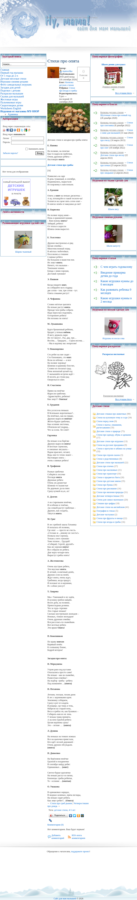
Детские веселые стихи (67, 17)
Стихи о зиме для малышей (116, 131)
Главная (49, 17)
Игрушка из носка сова (113, 338)
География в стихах (105, 511)
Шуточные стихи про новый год (115, 115)
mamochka (67, 71)
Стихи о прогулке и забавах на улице (114, 448)
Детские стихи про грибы (60, 165)
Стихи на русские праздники (110, 445)
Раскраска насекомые (113, 354)
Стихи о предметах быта (108, 477)
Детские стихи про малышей (110, 462)
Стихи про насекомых (106, 470)
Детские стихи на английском (110, 507)
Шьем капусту (113, 246)
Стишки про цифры (105, 503)
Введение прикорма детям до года (113, 274)
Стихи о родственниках (107, 459)
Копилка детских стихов (66, 83)
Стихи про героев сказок (108, 455)
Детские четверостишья (107, 496)
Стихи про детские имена (108, 481)
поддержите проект (80, 851)
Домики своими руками (113, 86)
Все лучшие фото (123, 93)
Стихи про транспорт (106, 473)
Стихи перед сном (105, 421)
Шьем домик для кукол (113, 64)
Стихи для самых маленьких (110, 499)
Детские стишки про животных (111, 414)
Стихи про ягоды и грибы (68, 89)
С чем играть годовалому (116, 266)
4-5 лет (72, 810)
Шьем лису (113, 209)
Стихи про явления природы (110, 492)
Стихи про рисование (106, 488)
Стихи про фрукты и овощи (109, 518)
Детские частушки (105, 514)
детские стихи (61, 810)
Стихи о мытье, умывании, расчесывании (109, 426)
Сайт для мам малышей (65, 898)
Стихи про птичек (105, 466)
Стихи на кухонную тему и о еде (111, 417)
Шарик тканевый (23, 252)
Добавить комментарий (58, 836)
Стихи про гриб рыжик (61, 803)
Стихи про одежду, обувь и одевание (113, 435)
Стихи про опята (89, 17)
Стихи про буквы (104, 485)
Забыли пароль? (10, 153)
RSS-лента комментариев (78, 836)
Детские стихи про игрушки (109, 441)
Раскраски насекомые (113, 396)
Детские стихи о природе (108, 431)
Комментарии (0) (55, 824)
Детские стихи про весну (112, 155)
